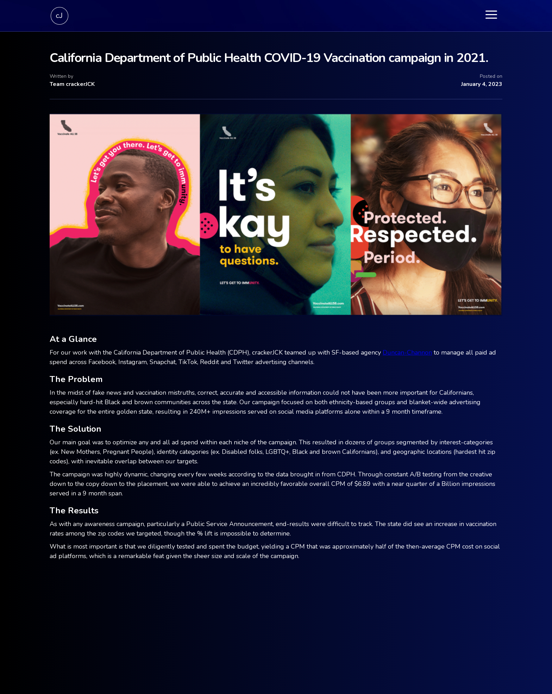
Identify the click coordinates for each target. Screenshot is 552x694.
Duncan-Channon (407, 352)
